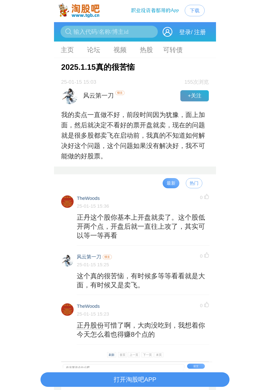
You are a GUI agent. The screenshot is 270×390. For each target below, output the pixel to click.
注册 (200, 32)
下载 (195, 10)
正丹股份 (90, 325)
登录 (185, 32)
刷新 (112, 354)
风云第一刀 (89, 257)
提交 (195, 366)
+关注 (194, 95)
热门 (194, 183)
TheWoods (88, 198)
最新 (171, 183)
